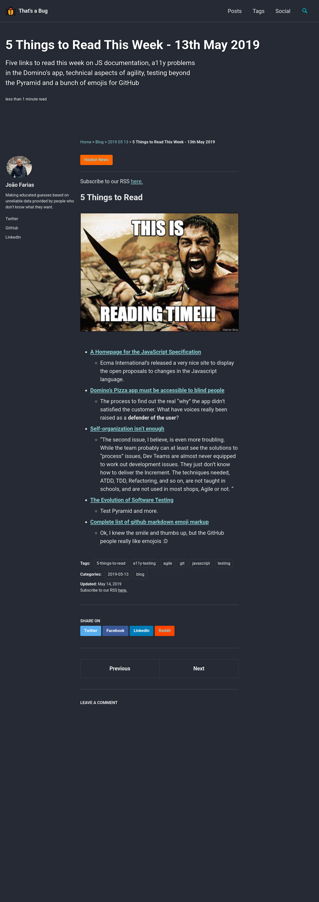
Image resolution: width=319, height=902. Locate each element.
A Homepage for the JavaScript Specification (145, 356)
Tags (257, 11)
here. (139, 184)
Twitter (11, 222)
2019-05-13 (118, 578)
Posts (233, 11)
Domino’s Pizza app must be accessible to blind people (157, 394)
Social (281, 11)
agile (167, 567)
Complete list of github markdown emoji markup (149, 526)
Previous (120, 673)
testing (224, 567)
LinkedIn (13, 240)
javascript (201, 567)
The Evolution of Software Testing (131, 504)
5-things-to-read (111, 567)
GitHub (11, 231)
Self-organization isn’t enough (127, 433)
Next (199, 673)
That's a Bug (34, 11)
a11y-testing (144, 567)
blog (140, 578)
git (182, 567)
